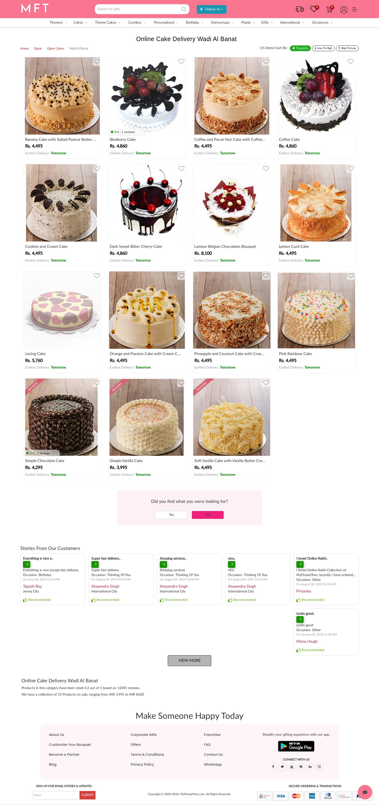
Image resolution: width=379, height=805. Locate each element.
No (208, 515)
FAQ (207, 744)
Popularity (302, 48)
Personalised (164, 22)
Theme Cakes (106, 22)
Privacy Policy (142, 764)
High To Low (348, 48)
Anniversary (220, 22)
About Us (56, 734)
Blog (53, 764)
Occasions (320, 22)
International (290, 22)
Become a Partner (64, 754)
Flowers (56, 22)
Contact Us (213, 754)
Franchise (212, 734)
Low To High (324, 48)
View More (189, 661)
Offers (136, 744)
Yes (171, 515)
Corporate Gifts (144, 734)
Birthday (192, 22)
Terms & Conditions (147, 754)
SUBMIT (87, 795)
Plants (246, 22)
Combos (135, 22)
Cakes (78, 22)
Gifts (265, 22)
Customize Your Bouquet (70, 744)
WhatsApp (213, 764)
